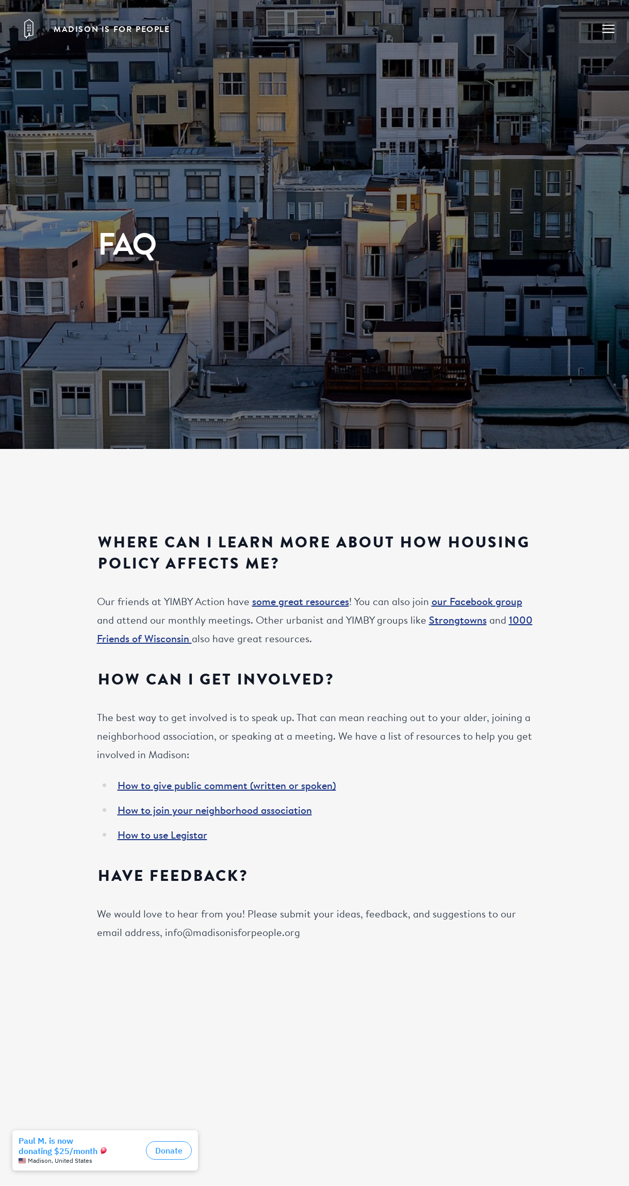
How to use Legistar (162, 835)
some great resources (300, 601)
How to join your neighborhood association (215, 810)
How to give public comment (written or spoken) (227, 785)
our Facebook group (477, 601)
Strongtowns (458, 620)
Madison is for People (112, 29)
